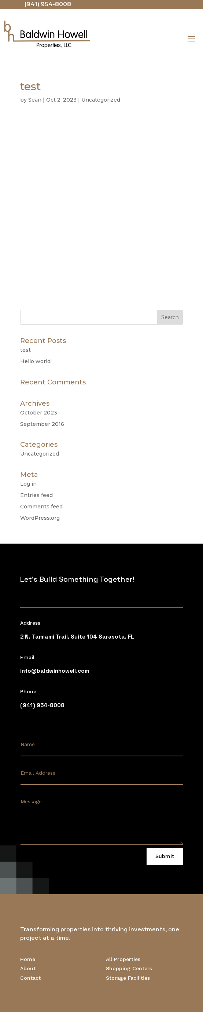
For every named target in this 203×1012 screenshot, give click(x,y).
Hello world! (36, 361)
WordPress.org (40, 518)
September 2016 (42, 424)
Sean (34, 99)
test (25, 350)
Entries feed (36, 495)
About (28, 968)
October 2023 (38, 412)
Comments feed (41, 506)
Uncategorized (100, 99)
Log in (28, 484)
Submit (164, 856)
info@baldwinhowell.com (54, 670)
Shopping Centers (129, 968)
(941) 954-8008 (48, 4)
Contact (30, 978)
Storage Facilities (128, 978)
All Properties (123, 959)
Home (27, 959)
